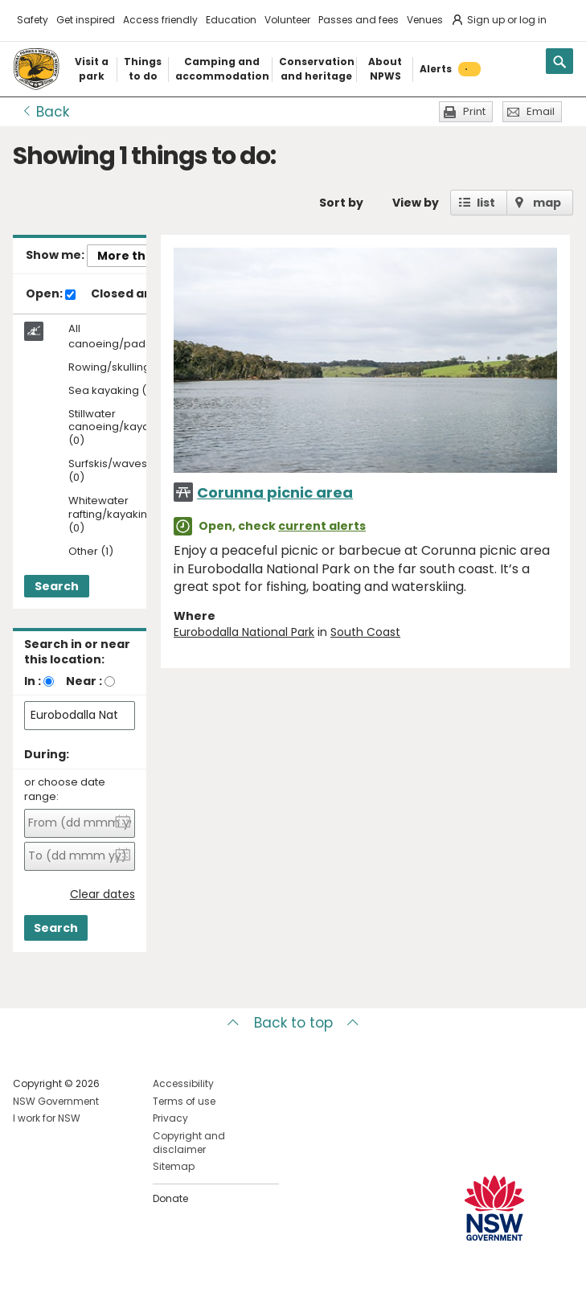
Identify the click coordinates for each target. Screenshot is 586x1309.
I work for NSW (46, 1118)
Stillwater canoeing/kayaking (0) (119, 428)
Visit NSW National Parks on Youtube (97, 1284)
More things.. (137, 256)
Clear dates (102, 894)
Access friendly (160, 20)
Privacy (170, 1118)
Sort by (341, 203)
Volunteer (287, 20)
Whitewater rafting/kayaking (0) (111, 515)
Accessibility (183, 1083)
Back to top (293, 1022)
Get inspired (85, 20)
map (547, 203)
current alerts (322, 526)
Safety (32, 20)
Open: (51, 294)
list (486, 203)
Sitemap (174, 1166)
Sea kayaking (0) (113, 391)
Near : (84, 681)
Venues (425, 20)
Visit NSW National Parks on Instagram (62, 1284)
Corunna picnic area (275, 492)
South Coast (365, 632)
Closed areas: (139, 294)
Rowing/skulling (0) (118, 368)
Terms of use (184, 1101)
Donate (170, 1198)
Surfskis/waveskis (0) (114, 471)
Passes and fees (358, 20)
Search (57, 586)
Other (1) (90, 552)
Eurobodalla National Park (244, 632)
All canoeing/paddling (119, 336)
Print (474, 111)
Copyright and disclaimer (189, 1142)
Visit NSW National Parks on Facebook (28, 1284)
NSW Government (56, 1101)
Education (231, 20)
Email (541, 111)
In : (32, 681)
